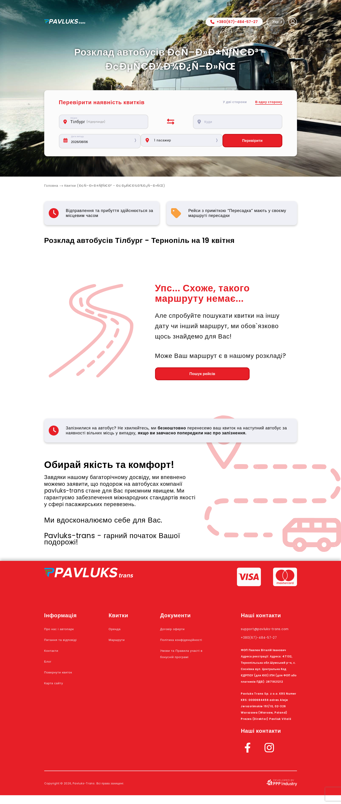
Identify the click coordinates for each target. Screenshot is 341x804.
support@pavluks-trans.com (263, 634)
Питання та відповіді (67, 642)
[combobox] (106, 121)
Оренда (124, 631)
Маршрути (127, 642)
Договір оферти (183, 631)
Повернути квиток (64, 674)
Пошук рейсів (179, 375)
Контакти (54, 653)
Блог (49, 664)
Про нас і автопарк (65, 631)
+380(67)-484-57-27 (234, 21)
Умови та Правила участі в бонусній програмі (186, 665)
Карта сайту (57, 685)
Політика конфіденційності (185, 645)
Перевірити (255, 141)
